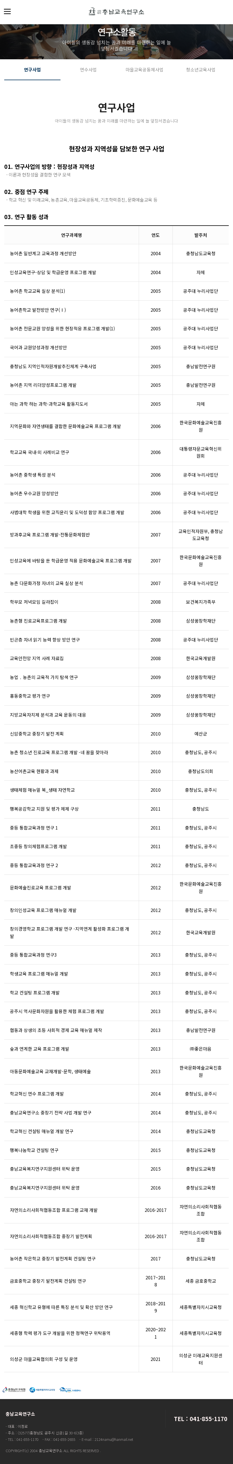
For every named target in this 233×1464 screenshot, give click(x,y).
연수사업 (88, 69)
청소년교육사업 (201, 69)
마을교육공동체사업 (144, 69)
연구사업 (32, 69)
